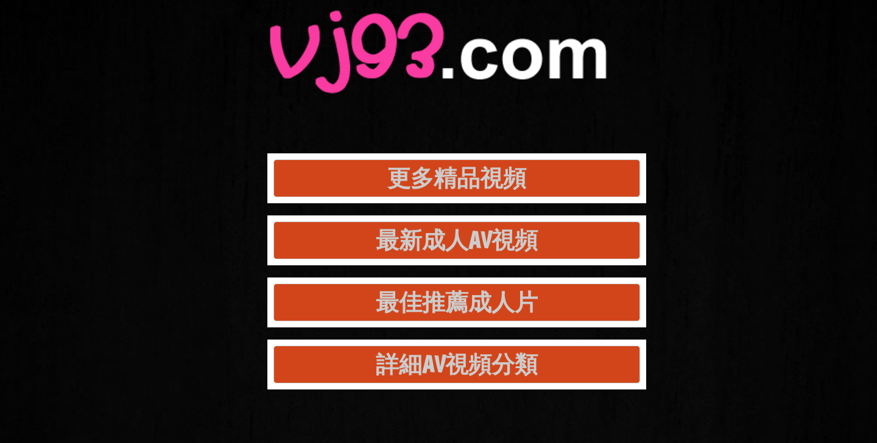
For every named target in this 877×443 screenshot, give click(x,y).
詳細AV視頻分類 (457, 364)
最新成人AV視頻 (457, 240)
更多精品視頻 (456, 178)
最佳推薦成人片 (457, 302)
